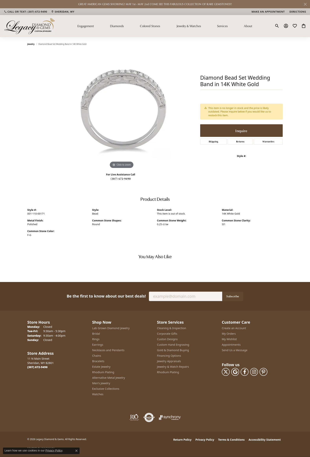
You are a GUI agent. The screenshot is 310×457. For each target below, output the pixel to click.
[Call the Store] (37, 367)
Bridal (96, 333)
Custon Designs (167, 339)
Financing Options (169, 355)
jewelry (31, 44)
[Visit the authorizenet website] (149, 417)
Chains (96, 355)
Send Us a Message (234, 350)
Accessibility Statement (265, 439)
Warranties (268, 141)
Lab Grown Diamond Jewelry (111, 328)
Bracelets (98, 361)
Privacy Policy (204, 439)
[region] (122, 111)
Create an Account (234, 328)
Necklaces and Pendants (108, 350)
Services (222, 26)
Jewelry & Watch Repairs (173, 367)
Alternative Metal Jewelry (108, 378)
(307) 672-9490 (121, 178)
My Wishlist (229, 339)
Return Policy (182, 439)
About (248, 26)
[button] (277, 26)
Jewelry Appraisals (169, 361)
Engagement (85, 26)
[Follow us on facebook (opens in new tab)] (245, 372)
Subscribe (232, 296)
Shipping (213, 141)
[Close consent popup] (76, 451)
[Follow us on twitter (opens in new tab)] (226, 372)
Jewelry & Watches (188, 26)
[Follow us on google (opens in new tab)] (235, 372)
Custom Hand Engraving (173, 344)
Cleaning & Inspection (171, 328)
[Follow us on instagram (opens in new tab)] (254, 372)
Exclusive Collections (105, 389)
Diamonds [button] (117, 26)
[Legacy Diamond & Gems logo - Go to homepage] (29, 26)
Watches (97, 394)
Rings (95, 339)
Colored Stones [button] (150, 26)
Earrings (97, 344)
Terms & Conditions (231, 439)
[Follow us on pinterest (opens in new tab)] (263, 372)
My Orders (229, 333)
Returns (240, 141)
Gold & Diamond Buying (173, 350)
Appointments (231, 344)
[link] (25, 11)
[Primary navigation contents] (165, 26)
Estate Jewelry (101, 367)
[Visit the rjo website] (134, 417)
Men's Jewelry (101, 383)
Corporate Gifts (167, 333)
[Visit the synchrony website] (170, 417)
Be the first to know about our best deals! (106, 296)
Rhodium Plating (103, 372)
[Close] (305, 4)
